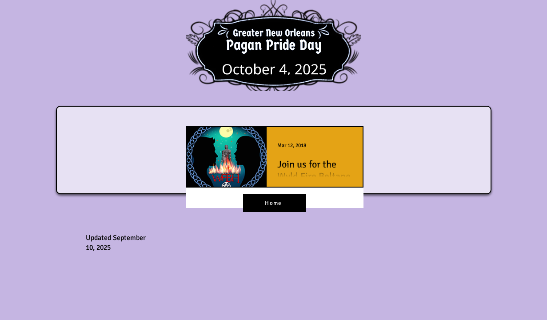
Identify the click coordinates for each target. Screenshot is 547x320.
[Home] (274, 203)
